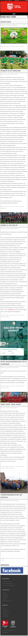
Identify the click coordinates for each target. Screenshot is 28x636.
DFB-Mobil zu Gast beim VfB (9, 225)
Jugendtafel (5, 616)
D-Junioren (12, 46)
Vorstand (5, 598)
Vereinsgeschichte (7, 600)
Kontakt (4, 592)
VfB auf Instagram (8, 583)
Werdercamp (3, 208)
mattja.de (6, 632)
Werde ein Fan (7, 581)
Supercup (5, 614)
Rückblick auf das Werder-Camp (10, 71)
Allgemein (7, 466)
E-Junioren (16, 46)
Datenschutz (6, 596)
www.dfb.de (10, 309)
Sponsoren (5, 610)
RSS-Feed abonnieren (9, 585)
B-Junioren (7, 315)
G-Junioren (21, 206)
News (4, 608)
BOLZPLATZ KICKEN (6, 22)
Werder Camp (6, 612)
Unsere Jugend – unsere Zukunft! (11, 404)
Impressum (5, 594)
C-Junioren (7, 46)
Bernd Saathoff (14, 25)
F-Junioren (21, 46)
